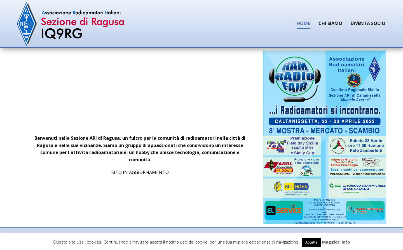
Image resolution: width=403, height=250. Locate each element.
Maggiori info (336, 242)
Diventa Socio (368, 23)
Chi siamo (330, 23)
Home (303, 23)
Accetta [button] (311, 242)
